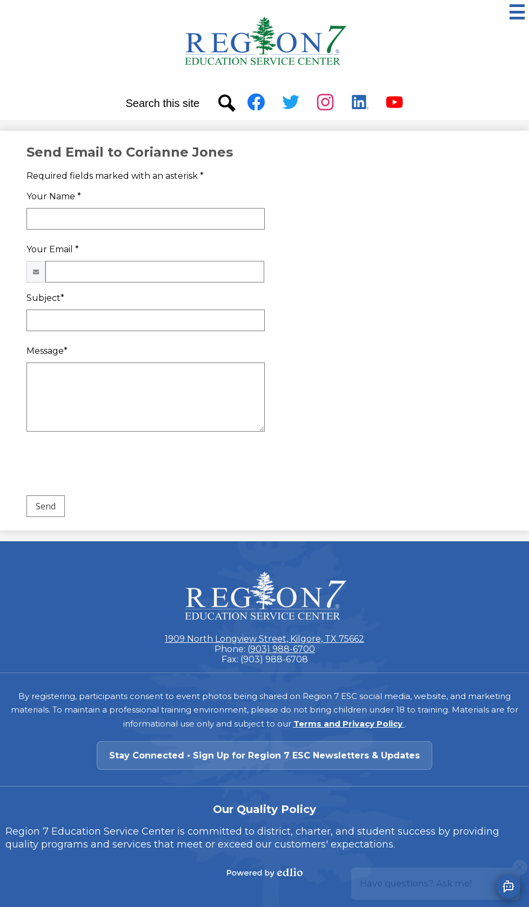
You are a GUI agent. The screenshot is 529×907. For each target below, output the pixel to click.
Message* (47, 351)
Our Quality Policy (264, 809)
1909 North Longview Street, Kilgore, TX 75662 (264, 639)
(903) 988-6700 (281, 649)
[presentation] (108, 466)
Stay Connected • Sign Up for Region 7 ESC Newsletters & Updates (264, 755)
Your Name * (53, 196)
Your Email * (52, 249)
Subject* (45, 298)
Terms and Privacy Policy (349, 723)
